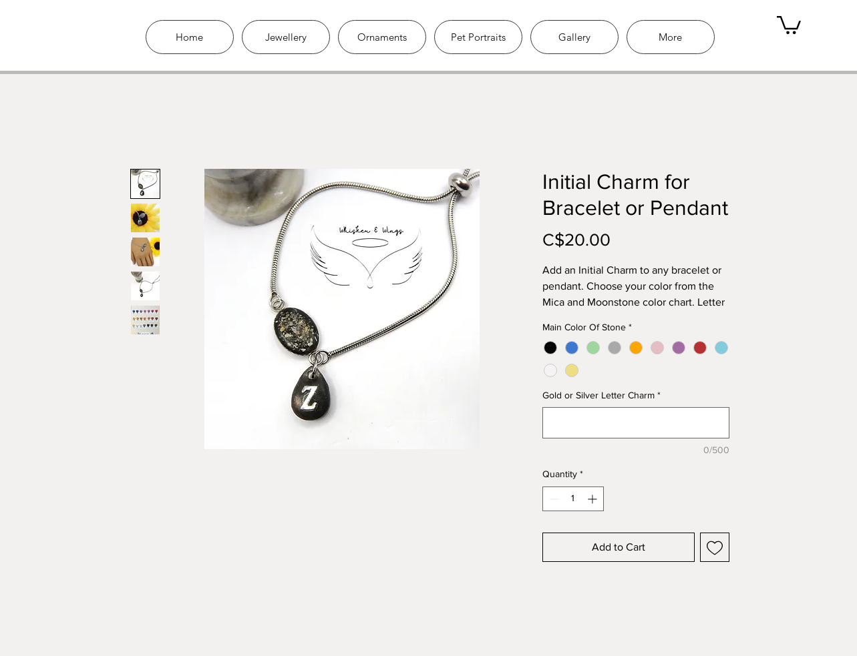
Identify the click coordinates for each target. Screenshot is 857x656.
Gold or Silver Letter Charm (601, 395)
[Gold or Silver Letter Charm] (636, 422)
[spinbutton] (573, 499)
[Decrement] (552, 499)
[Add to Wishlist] (714, 547)
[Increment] (593, 499)
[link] (789, 24)
